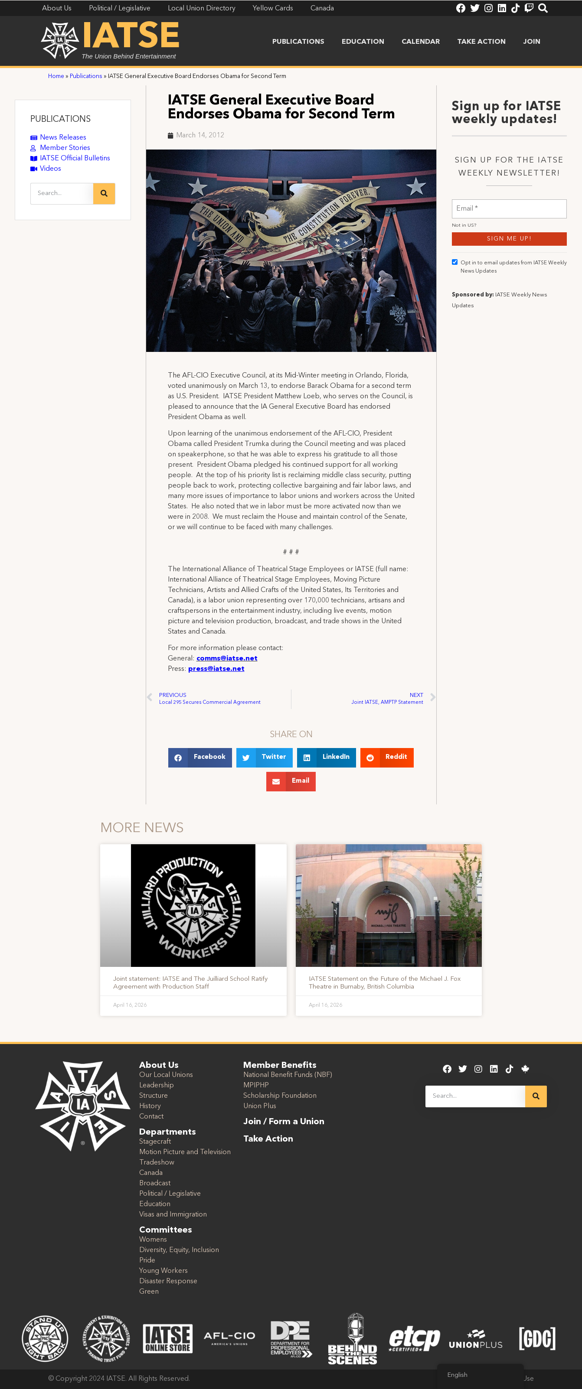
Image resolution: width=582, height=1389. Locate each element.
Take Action (481, 42)
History (150, 1106)
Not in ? (464, 248)
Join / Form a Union (283, 1122)
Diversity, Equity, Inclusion (179, 1250)
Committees (165, 1230)
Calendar (421, 42)
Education (363, 42)
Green (149, 1291)
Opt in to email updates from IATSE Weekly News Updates (509, 289)
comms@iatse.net (227, 658)
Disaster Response (168, 1281)
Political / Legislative (170, 1194)
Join (531, 42)
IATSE (131, 38)
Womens (153, 1239)
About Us (159, 1065)
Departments (167, 1132)
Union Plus (259, 1106)
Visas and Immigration (173, 1214)
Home (56, 76)
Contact (151, 1116)
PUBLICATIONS (60, 119)
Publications (298, 42)
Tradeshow (156, 1162)
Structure (153, 1096)
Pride (147, 1260)
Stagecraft (155, 1142)
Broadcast (154, 1183)
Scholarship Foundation (280, 1096)
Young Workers (163, 1271)
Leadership (156, 1085)
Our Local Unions (166, 1075)
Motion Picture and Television (185, 1152)
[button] (200, 758)
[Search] (104, 193)
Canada (151, 1173)
